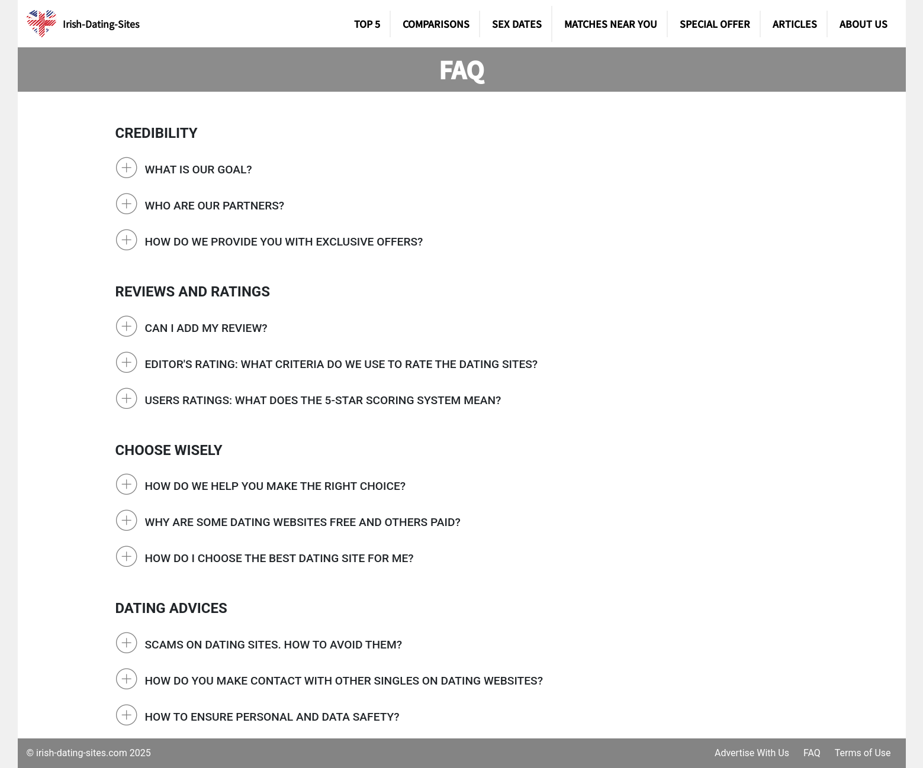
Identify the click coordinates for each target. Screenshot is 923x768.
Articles (795, 24)
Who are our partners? (215, 205)
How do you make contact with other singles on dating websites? (344, 681)
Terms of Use (863, 753)
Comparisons (436, 24)
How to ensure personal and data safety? (272, 717)
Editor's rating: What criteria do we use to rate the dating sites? (341, 364)
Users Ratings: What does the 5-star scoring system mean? (323, 400)
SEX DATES (517, 24)
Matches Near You (610, 24)
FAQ (812, 753)
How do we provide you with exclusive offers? (284, 242)
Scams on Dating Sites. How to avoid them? (274, 644)
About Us (863, 24)
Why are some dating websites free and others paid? (303, 522)
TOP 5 (367, 24)
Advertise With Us (752, 753)
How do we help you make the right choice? (275, 486)
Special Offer (715, 24)
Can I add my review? (206, 328)
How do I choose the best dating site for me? (279, 558)
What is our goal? (198, 169)
